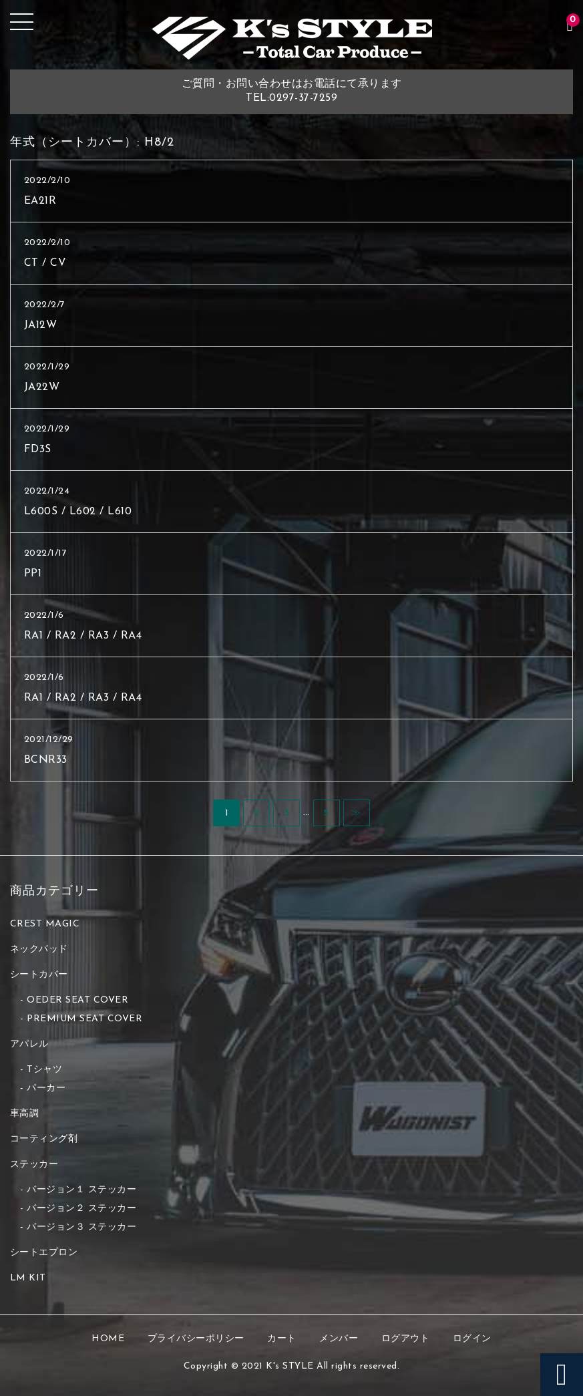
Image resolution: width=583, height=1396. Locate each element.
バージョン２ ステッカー (81, 1209)
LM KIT (28, 1278)
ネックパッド (39, 949)
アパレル (29, 1044)
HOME (107, 1339)
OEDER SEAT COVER (77, 1000)
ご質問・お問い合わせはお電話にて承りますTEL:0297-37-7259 (292, 91)
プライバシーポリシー (196, 1339)
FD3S (37, 449)
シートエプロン (44, 1253)
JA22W (42, 387)
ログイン (472, 1339)
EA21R (40, 201)
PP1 (33, 573)
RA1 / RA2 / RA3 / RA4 (83, 636)
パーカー (46, 1088)
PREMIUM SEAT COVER (84, 1019)
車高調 (24, 1114)
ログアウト (405, 1339)
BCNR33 (45, 760)
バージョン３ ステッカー (81, 1227)
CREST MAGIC (45, 924)
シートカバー (39, 975)
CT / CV (45, 263)
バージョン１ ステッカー (81, 1190)
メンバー (338, 1339)
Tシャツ (44, 1070)
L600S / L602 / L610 (78, 511)
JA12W (40, 325)
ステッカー (34, 1165)
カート (282, 1339)
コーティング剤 (44, 1139)
